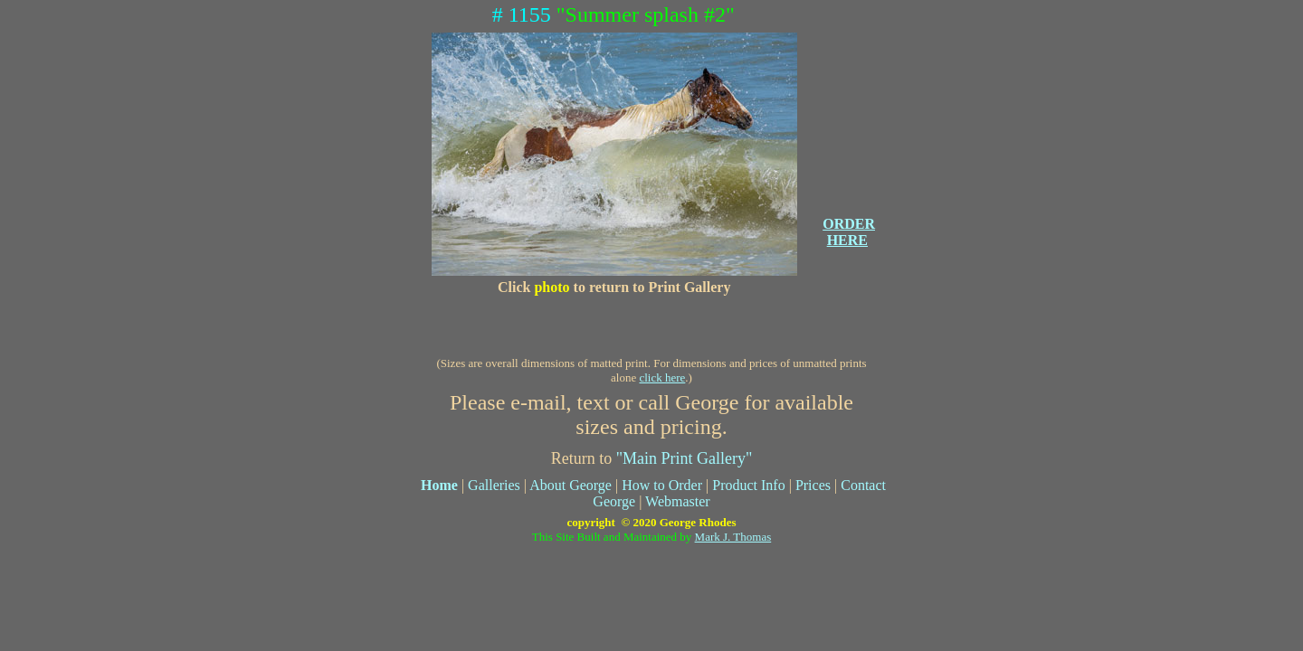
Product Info (748, 485)
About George (570, 485)
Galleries (494, 485)
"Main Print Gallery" (684, 458)
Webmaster (677, 501)
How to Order (662, 485)
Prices (813, 485)
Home (439, 485)
